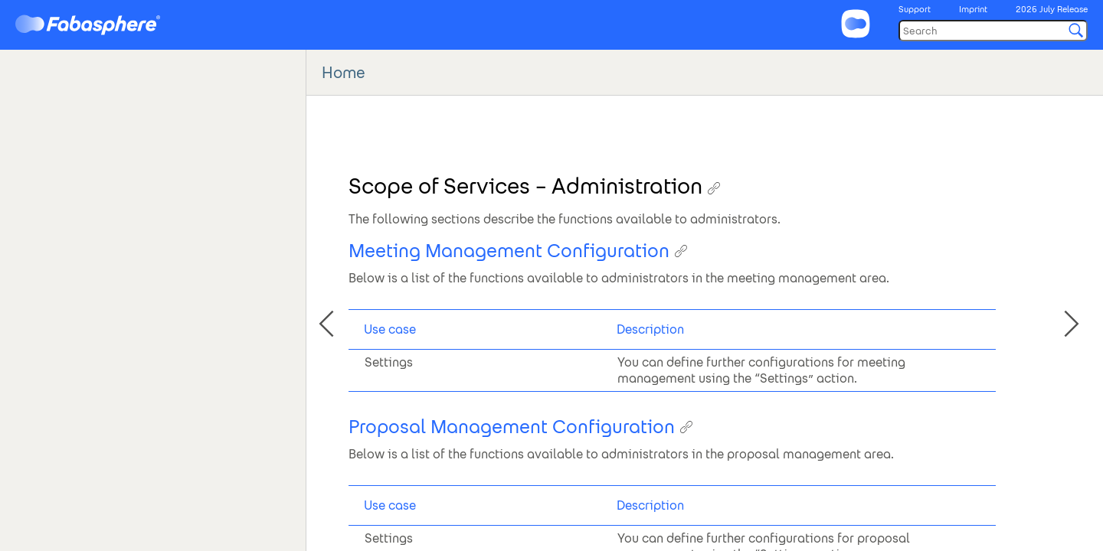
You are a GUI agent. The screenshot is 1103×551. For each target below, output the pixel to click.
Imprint (973, 9)
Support (914, 9)
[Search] (993, 30)
